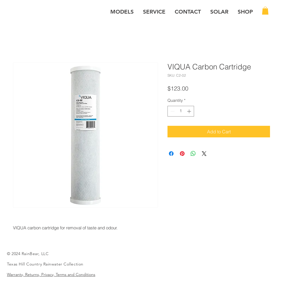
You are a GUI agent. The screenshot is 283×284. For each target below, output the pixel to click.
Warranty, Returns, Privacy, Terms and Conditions (51, 274)
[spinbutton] (181, 111)
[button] (122, 12)
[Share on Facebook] (171, 153)
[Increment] (189, 111)
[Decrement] (172, 111)
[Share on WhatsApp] (193, 153)
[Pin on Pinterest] (182, 153)
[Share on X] (204, 153)
